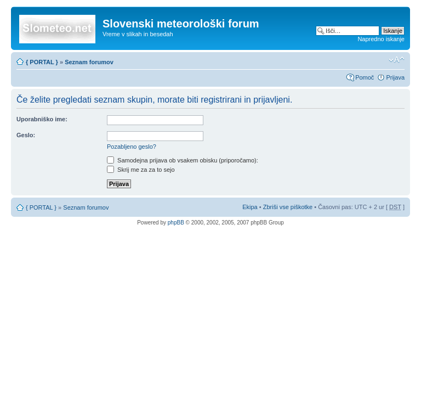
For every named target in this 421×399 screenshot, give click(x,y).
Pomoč (364, 77)
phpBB (176, 223)
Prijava (395, 77)
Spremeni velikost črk (397, 60)
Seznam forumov (89, 62)
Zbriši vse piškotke (289, 207)
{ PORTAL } (42, 62)
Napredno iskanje (381, 39)
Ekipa (250, 207)
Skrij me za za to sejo (141, 169)
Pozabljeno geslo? (131, 146)
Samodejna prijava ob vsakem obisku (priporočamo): (182, 160)
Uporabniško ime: (41, 119)
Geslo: (25, 135)
